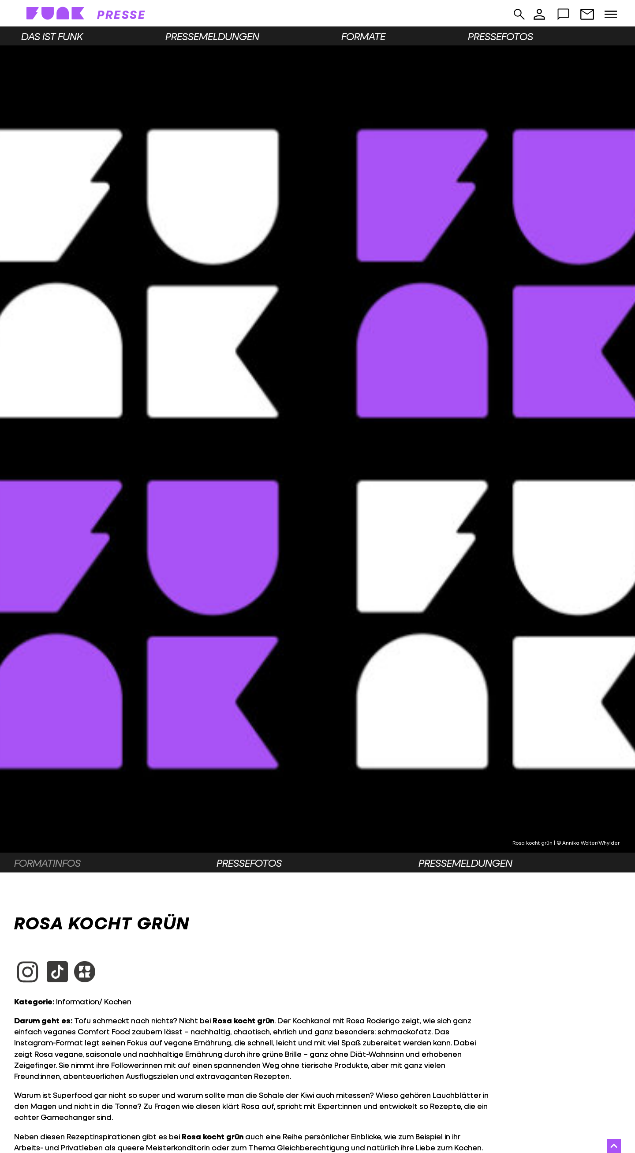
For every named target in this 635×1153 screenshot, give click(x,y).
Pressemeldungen (212, 36)
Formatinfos (47, 863)
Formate (363, 36)
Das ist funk (52, 36)
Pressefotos (500, 36)
